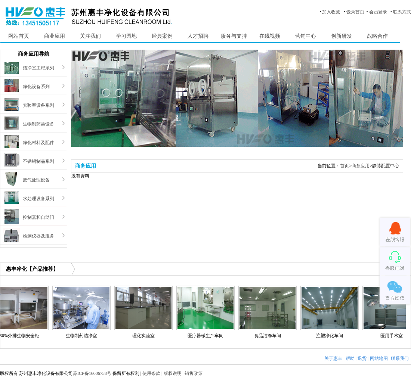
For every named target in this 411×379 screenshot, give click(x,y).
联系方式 (402, 12)
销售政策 (194, 373)
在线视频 (269, 36)
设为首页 (355, 12)
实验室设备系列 (38, 105)
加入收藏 (331, 12)
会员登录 (378, 12)
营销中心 (305, 36)
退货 (362, 358)
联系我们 (400, 358)
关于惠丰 (333, 358)
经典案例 (162, 36)
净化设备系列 (36, 86)
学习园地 (126, 36)
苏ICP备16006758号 (92, 373)
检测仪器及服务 (38, 236)
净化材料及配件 (38, 142)
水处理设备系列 (38, 198)
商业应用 (54, 36)
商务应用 (361, 165)
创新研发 (341, 36)
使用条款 (151, 373)
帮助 (350, 358)
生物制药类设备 (38, 124)
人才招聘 (198, 36)
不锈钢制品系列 (38, 161)
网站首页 (18, 36)
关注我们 (90, 36)
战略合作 (377, 36)
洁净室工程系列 (38, 68)
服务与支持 (234, 36)
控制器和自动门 (38, 217)
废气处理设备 (36, 180)
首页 (344, 165)
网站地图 (379, 358)
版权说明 (173, 373)
